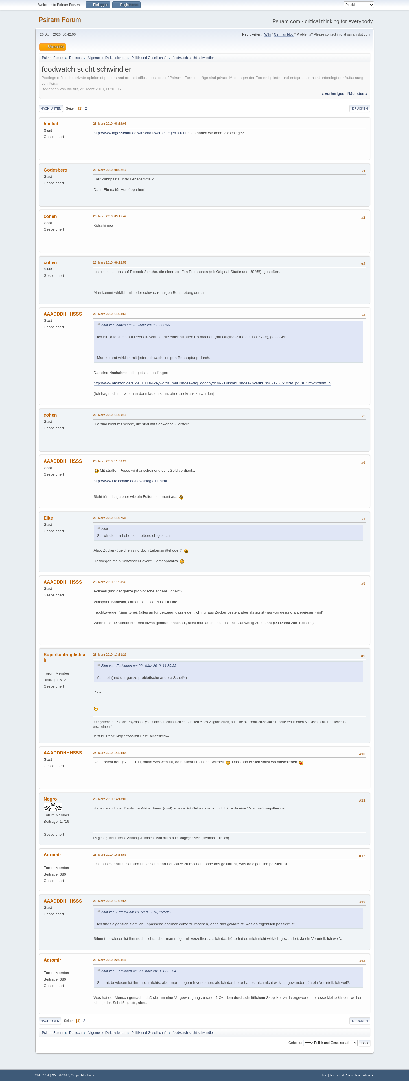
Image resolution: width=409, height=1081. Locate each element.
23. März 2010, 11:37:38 (110, 518)
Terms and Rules (341, 1075)
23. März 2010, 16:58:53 (110, 854)
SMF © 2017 (60, 1075)
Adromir (52, 854)
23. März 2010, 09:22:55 (110, 262)
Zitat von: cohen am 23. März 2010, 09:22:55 (135, 325)
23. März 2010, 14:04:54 (110, 752)
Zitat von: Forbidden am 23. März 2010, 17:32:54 (138, 971)
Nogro (50, 799)
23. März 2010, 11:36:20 (110, 461)
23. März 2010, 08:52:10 (110, 170)
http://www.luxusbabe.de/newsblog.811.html (130, 481)
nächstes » (357, 93)
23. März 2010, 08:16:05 (110, 123)
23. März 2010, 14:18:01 (110, 799)
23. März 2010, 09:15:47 (110, 216)
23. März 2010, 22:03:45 (110, 960)
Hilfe (324, 1075)
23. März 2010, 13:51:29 (110, 654)
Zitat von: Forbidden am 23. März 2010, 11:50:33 (138, 666)
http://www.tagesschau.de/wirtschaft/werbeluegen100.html (142, 133)
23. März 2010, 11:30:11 (110, 415)
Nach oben (50, 1021)
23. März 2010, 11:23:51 (110, 314)
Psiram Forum (60, 19)
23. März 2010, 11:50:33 (110, 582)
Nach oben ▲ (364, 1075)
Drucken (360, 108)
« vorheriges (332, 93)
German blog (283, 34)
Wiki (267, 34)
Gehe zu (294, 1043)
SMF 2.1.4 (42, 1075)
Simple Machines (82, 1075)
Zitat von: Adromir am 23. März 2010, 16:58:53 (137, 912)
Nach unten (51, 108)
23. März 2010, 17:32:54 (110, 901)
